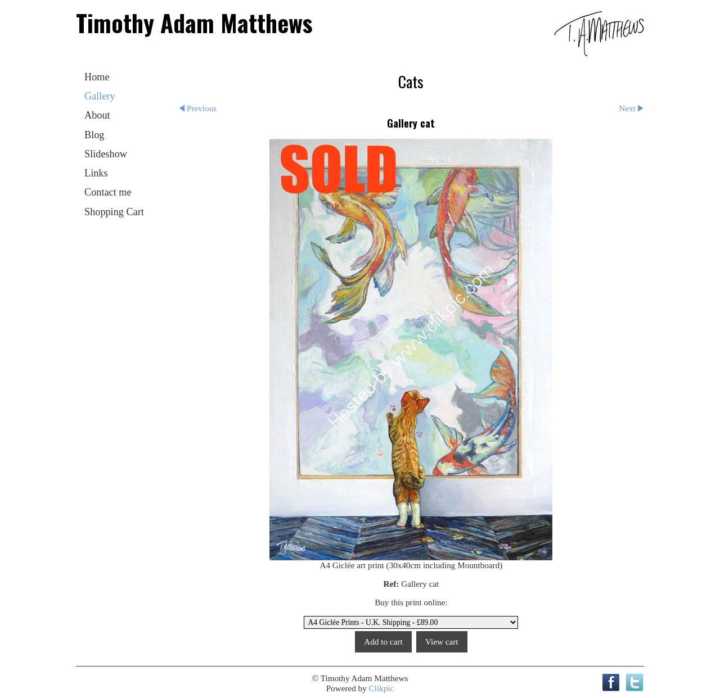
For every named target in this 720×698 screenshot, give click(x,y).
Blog (94, 134)
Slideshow (105, 154)
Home (97, 77)
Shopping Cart (114, 211)
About (97, 115)
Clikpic (381, 688)
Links (96, 173)
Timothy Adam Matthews (194, 22)
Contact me (108, 192)
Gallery (99, 96)
